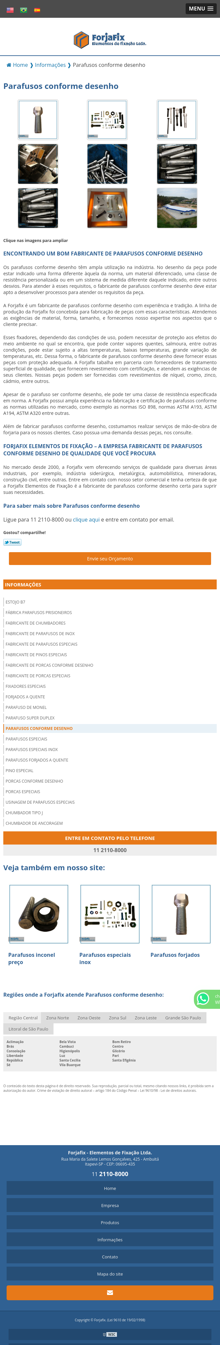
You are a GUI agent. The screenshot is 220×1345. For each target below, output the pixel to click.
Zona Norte (57, 1018)
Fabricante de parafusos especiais (41, 644)
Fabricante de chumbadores (35, 623)
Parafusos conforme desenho (39, 728)
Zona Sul (117, 1018)
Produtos (110, 1222)
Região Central (23, 1018)
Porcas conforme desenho (34, 781)
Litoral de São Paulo (28, 1029)
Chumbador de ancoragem (34, 823)
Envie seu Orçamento (110, 558)
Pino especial (19, 770)
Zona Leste (146, 1018)
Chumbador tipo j (24, 813)
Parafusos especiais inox (32, 749)
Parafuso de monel (26, 707)
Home (110, 1188)
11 (110, 1174)
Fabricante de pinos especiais (36, 655)
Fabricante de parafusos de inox (40, 633)
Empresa (110, 1205)
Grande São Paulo (183, 1018)
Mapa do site (110, 1274)
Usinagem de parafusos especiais (40, 802)
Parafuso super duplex (30, 718)
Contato (110, 1257)
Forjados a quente (25, 697)
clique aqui (86, 519)
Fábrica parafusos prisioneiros (39, 612)
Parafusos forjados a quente (37, 760)
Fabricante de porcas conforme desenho (49, 665)
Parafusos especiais (26, 739)
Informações (23, 584)
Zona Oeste (89, 1018)
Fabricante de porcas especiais (38, 676)
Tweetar (12, 542)
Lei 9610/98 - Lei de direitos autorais (168, 1090)
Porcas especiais (23, 791)
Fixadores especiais (26, 686)
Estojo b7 (15, 602)
